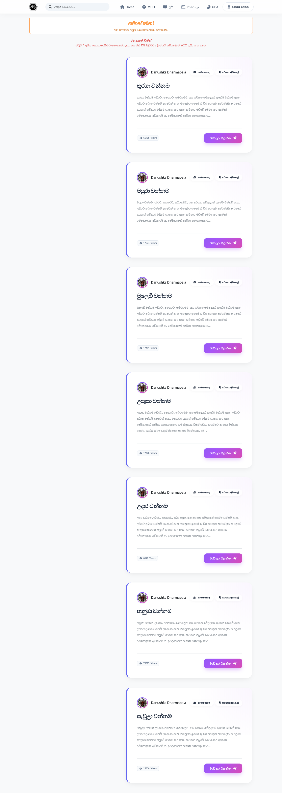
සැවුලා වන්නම (154, 716)
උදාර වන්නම (152, 506)
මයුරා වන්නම (153, 191)
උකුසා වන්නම (154, 401)
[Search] (77, 7)
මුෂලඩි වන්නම (154, 296)
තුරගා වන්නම (153, 86)
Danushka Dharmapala (168, 72)
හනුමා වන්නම (154, 611)
